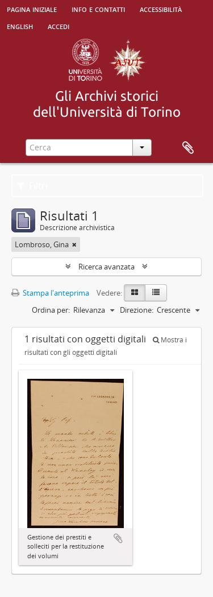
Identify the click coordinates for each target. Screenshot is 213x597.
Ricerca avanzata (106, 266)
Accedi (58, 25)
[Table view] (156, 292)
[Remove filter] (74, 244)
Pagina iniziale (32, 8)
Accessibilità (161, 8)
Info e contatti (98, 8)
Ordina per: (51, 310)
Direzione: (136, 310)
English (20, 25)
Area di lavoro (188, 148)
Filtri (32, 185)
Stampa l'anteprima (50, 293)
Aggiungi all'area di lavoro (118, 538)
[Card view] (134, 292)
